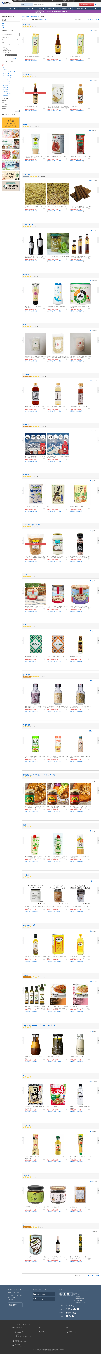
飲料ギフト (6, 108)
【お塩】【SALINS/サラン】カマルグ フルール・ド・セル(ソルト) (35, 607)
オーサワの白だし (74, 106)
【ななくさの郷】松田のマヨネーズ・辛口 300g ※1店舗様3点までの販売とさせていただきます (58, 858)
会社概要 (10, 1300)
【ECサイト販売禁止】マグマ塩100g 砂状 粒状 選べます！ (35, 457)
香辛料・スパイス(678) (9, 71)
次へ (97, 19)
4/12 (3, 27)
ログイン (99, 4)
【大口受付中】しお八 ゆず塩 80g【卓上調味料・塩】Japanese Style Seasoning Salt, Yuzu (57, 708)
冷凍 (4, 102)
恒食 (24, 825)
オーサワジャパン (29, 74)
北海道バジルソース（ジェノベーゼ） (56, 1056)
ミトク (25, 1225)
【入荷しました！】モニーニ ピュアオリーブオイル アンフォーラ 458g (80, 957)
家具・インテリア (27, 8)
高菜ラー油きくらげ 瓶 (53, 1207)
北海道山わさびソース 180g (76, 1056)
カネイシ (26, 1075)
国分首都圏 (26, 725)
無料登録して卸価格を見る (31, 60)
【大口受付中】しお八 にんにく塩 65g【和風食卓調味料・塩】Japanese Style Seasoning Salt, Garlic (80, 708)
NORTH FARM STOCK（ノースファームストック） (40, 1025)
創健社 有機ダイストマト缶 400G (56, 156)
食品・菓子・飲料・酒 (63, 8)
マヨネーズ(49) (7, 93)
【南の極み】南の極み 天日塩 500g (56, 306)
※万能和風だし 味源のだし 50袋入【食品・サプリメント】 (34, 1107)
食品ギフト (6, 106)
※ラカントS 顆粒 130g (53, 1106)
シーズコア (26, 675)
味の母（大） (50, 56)
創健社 (25, 124)
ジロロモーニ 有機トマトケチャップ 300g (80, 156)
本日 (3, 23)
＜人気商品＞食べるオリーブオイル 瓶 (35, 1207)
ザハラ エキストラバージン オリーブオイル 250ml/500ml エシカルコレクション (35, 257)
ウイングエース (28, 1125)
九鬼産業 (26, 374)
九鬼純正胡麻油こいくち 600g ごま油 (34, 406)
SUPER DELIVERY (14, 1305)
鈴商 (24, 625)
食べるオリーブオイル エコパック (78, 1207)
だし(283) (5, 89)
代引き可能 (5, 52)
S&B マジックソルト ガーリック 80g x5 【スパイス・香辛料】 (57, 757)
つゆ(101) (5, 91)
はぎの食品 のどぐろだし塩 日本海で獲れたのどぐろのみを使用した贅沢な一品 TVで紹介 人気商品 (58, 358)
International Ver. (78, 1)
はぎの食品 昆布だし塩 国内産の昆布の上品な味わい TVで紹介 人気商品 (35, 357)
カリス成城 (26, 174)
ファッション (10, 8)
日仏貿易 (26, 274)
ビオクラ (26, 475)
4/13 (3, 25)
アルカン (26, 575)
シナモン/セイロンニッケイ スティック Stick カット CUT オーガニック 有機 (80, 207)
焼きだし (49, 506)
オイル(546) (6, 73)
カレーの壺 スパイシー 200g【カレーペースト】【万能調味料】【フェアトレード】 (80, 807)
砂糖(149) (5, 67)
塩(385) (5, 69)
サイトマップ (11, 1297)
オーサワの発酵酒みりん (31, 106)
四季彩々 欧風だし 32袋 (76, 506)
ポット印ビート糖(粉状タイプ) (32, 506)
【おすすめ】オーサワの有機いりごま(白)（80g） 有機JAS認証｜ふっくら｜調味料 (58, 106)
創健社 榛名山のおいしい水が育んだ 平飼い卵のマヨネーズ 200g (35, 157)
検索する (10, 55)
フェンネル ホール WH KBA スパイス (56, 206)
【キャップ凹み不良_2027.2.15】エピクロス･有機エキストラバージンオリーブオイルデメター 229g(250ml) (80, 1258)
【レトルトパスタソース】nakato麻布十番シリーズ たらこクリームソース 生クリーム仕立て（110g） (80, 1008)
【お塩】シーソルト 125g (31, 656)
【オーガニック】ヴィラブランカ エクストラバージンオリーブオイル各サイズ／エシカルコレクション (35, 1008)
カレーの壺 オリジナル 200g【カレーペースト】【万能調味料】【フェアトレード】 (58, 807)
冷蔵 (4, 100)
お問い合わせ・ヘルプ (58, 1)
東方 (24, 324)
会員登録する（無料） (87, 4)
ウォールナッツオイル (75, 656)
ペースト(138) (6, 81)
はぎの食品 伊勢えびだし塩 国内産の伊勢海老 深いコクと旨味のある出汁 (80, 357)
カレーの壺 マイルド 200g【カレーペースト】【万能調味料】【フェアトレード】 (35, 807)
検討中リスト (70, 1)
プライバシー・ (16, 1295)
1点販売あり (5, 49)
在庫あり (5, 47)
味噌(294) (5, 87)
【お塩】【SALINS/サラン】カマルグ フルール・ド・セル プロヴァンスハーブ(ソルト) (80, 608)
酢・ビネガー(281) (7, 75)
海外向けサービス (24, 1336)
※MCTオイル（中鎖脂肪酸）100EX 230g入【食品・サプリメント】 (80, 1107)
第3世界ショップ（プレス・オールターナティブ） (39, 775)
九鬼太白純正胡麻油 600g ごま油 (56, 406)
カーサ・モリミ (28, 224)
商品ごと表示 (43, 19)
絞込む (17, 111)
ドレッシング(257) (7, 77)
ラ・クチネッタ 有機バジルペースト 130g (58, 256)
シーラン (26, 424)
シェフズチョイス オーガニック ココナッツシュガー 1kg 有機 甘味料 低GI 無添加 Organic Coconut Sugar (35, 558)
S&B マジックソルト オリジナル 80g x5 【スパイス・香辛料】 (35, 757)
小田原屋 (26, 1175)
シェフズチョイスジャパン (31, 525)
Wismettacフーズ (29, 925)
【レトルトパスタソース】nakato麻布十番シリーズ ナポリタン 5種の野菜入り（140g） (57, 1008)
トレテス (26, 875)
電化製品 (50, 8)
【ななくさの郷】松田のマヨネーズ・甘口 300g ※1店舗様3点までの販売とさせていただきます (35, 858)
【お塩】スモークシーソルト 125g (55, 656)
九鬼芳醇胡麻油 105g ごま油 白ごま (80, 406)
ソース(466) (6, 79)
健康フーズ (26, 24)
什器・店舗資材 (81, 8)
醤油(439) (5, 85)
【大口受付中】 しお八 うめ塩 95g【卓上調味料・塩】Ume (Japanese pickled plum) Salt (35, 708)
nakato (25, 975)
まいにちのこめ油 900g (75, 56)
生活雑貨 (40, 8)
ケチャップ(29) (7, 83)
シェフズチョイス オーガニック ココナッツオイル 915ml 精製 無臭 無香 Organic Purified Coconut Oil (58, 558)
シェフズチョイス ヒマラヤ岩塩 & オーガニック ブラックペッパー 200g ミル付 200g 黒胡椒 (80, 558)
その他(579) (6, 95)
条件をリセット (16, 58)
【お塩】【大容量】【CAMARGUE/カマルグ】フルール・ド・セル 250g (57, 607)
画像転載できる (6, 50)
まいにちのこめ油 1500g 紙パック (33, 56)
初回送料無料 (27, 376)
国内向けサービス (20, 1335)
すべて (23, 16)
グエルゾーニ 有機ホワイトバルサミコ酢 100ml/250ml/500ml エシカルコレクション (80, 257)
